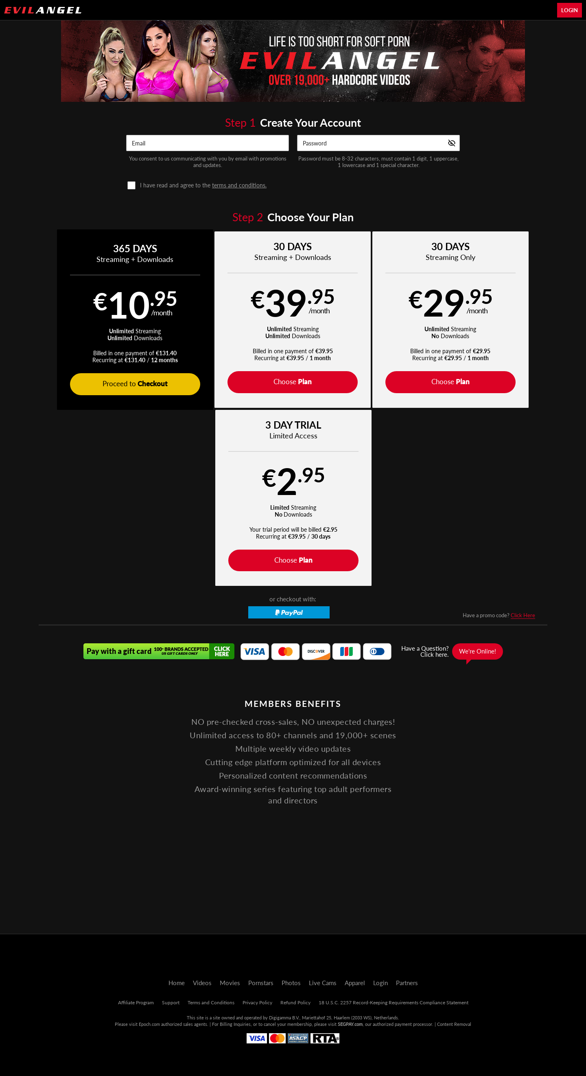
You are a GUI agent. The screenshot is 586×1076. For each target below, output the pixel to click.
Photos (291, 982)
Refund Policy (295, 1002)
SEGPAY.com (350, 1024)
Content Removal (454, 1024)
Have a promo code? (499, 439)
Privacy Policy (257, 1002)
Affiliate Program (136, 1002)
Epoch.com (149, 1024)
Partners (407, 982)
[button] (102, 319)
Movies (230, 982)
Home (176, 982)
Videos (202, 982)
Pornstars (260, 982)
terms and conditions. (239, 185)
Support (170, 1002)
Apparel (355, 982)
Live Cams (323, 982)
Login (569, 10)
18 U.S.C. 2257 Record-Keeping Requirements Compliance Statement (393, 1002)
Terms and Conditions (211, 1002)
